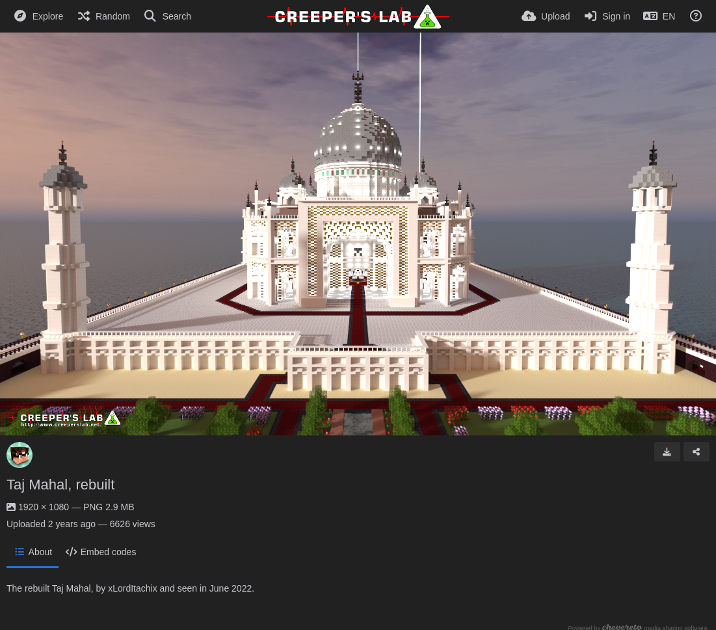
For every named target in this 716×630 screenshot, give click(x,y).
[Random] (103, 16)
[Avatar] (20, 455)
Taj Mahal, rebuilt (60, 484)
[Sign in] (606, 16)
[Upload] (546, 16)
